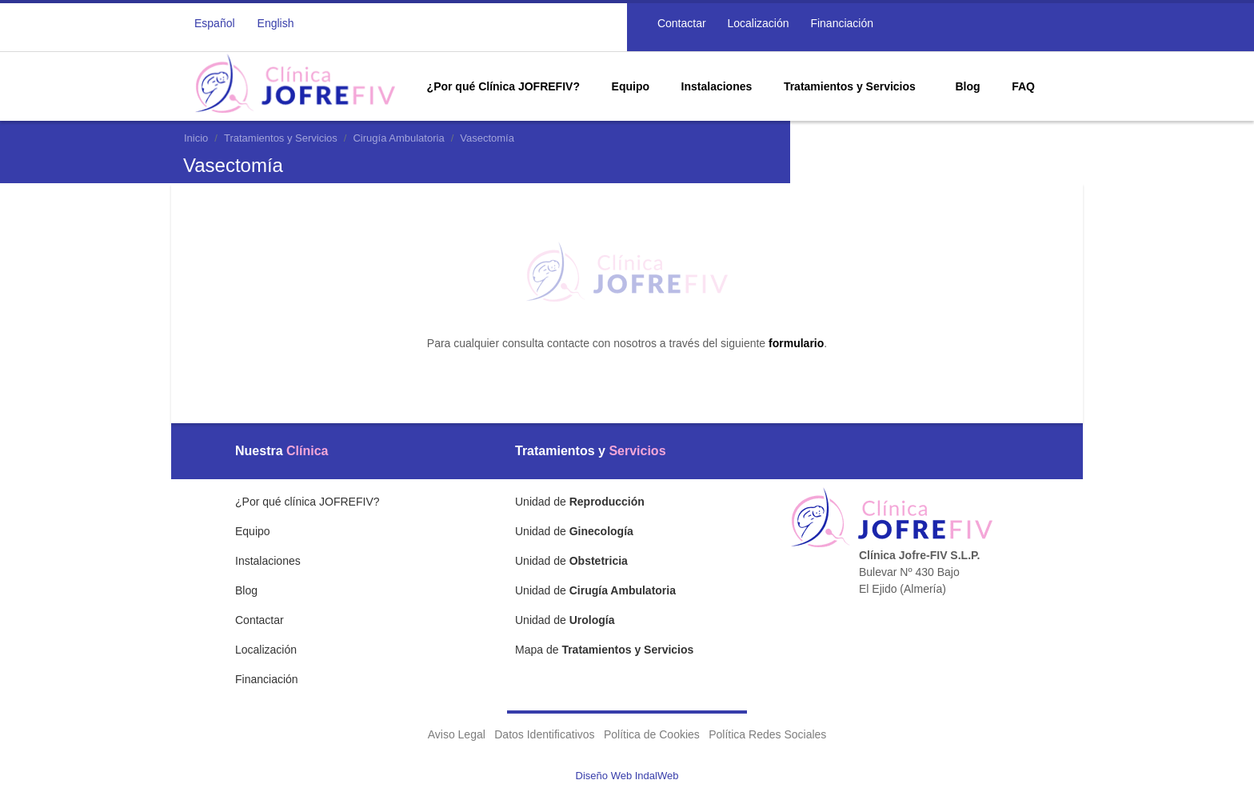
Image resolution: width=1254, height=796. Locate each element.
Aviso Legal (456, 734)
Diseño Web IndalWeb (627, 776)
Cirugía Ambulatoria (398, 138)
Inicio (196, 138)
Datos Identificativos (544, 734)
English (276, 23)
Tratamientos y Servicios (280, 138)
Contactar (680, 23)
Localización (757, 23)
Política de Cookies (652, 734)
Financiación (841, 23)
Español (214, 23)
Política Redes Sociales (767, 734)
